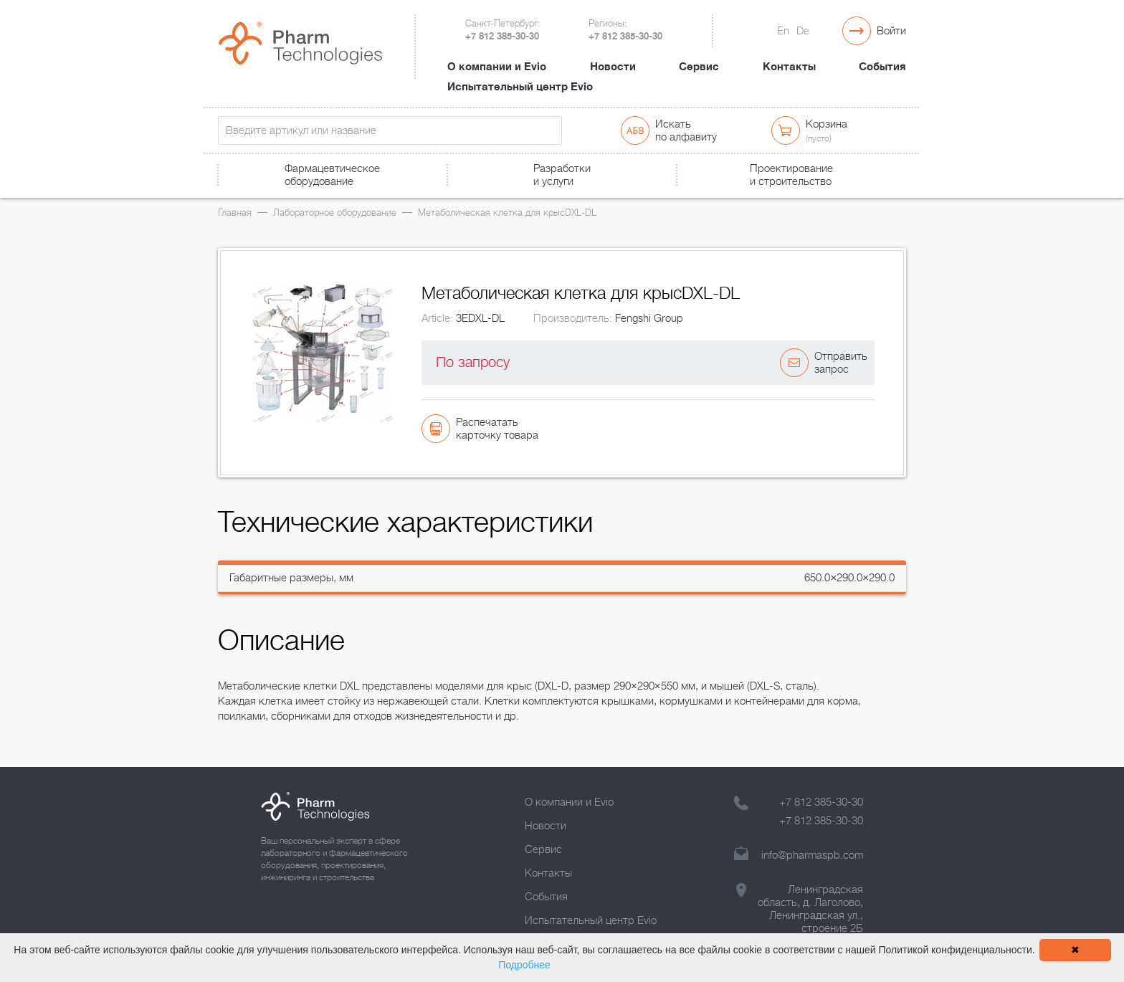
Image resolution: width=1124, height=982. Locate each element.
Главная (235, 212)
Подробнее (524, 965)
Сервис (699, 66)
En (783, 30)
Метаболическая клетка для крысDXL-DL (507, 212)
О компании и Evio (496, 66)
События (882, 66)
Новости (613, 66)
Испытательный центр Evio (520, 86)
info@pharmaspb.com (812, 855)
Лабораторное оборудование (334, 212)
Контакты (789, 66)
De (802, 30)
